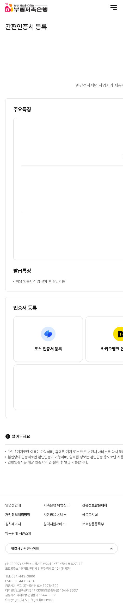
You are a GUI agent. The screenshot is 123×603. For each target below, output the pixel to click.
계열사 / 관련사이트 (25, 548)
